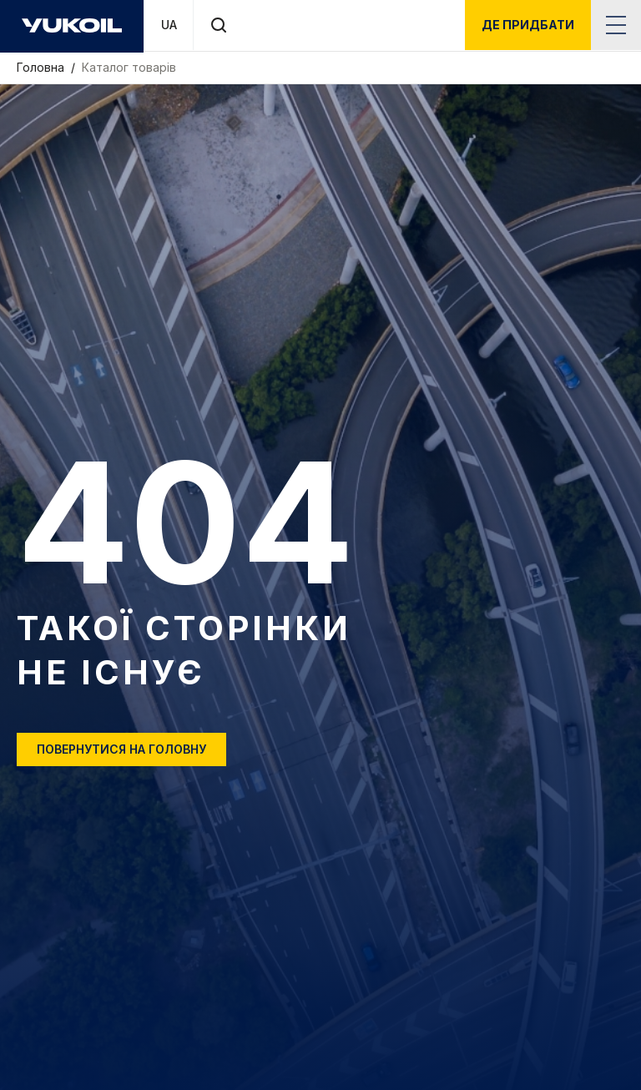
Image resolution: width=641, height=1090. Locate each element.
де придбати (528, 25)
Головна (42, 67)
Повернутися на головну (121, 749)
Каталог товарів (129, 67)
